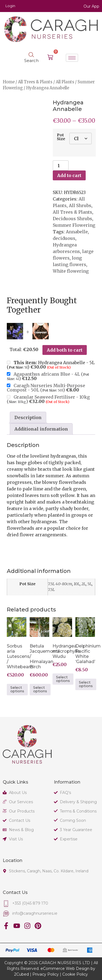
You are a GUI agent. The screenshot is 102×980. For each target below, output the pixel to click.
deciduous (64, 238)
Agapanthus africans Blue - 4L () (48, 376)
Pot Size (61, 137)
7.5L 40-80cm (60, 583)
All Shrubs (80, 205)
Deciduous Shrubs (72, 218)
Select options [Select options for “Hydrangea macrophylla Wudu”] (63, 679)
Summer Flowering (74, 225)
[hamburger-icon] (72, 58)
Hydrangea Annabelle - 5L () (51, 364)
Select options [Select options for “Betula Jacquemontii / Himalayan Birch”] (40, 689)
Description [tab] (28, 417)
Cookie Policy (75, 974)
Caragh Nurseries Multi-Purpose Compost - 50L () (46, 388)
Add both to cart (64, 350)
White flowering (71, 271)
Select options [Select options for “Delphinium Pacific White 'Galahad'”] (86, 684)
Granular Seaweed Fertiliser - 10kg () (48, 399)
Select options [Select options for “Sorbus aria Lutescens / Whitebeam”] (17, 689)
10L (77, 583)
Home (9, 82)
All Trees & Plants (35, 82)
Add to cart (69, 175)
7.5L (51, 589)
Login (10, 6)
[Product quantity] (61, 165)
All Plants (65, 82)
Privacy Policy (45, 974)
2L (83, 583)
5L (89, 583)
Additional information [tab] (41, 429)
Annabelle (77, 231)
